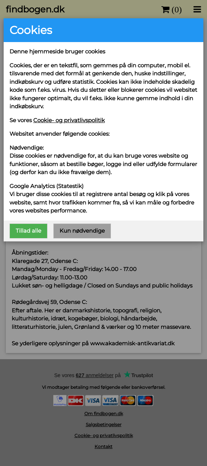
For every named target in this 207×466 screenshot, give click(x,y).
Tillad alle (28, 230)
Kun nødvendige (82, 230)
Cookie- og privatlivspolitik (69, 120)
